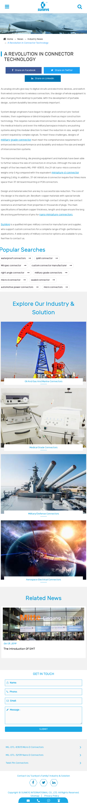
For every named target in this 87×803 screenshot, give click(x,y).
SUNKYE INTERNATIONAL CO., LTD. (39, 792)
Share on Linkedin (42, 78)
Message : (13, 709)
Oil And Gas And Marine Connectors (43, 381)
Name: (12, 682)
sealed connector (43, 280)
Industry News (35, 39)
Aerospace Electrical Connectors (43, 579)
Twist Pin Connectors (17, 763)
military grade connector (16, 139)
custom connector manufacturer (52, 265)
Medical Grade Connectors (43, 447)
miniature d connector (65, 172)
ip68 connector (47, 258)
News (20, 39)
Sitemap (34, 795)
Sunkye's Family (39, 775)
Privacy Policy (51, 795)
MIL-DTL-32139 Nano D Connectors (24, 755)
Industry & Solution (59, 775)
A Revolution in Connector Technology (28, 42)
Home (10, 39)
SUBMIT (43, 729)
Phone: (12, 691)
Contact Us (23, 775)
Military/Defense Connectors (43, 513)
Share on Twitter (62, 70)
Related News (44, 598)
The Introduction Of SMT (19, 649)
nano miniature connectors (56, 214)
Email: (11, 700)
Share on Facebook (23, 70)
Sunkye (5, 224)
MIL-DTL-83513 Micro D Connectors (25, 747)
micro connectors (56, 287)
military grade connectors (51, 272)
